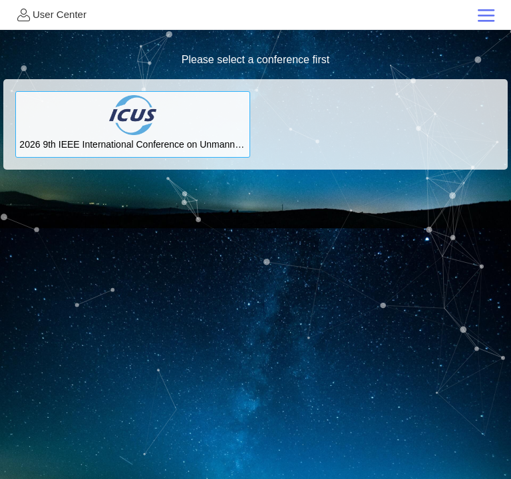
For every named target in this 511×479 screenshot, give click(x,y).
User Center (50, 14)
